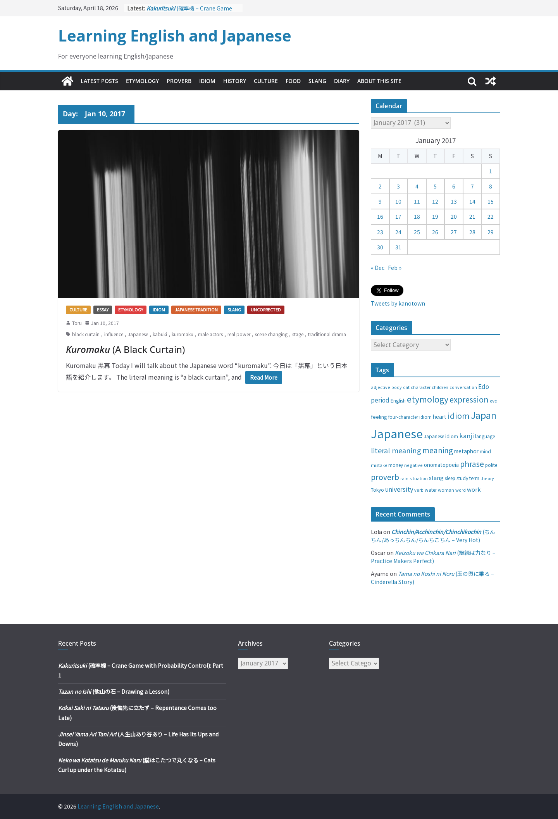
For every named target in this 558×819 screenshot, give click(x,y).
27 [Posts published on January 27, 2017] (454, 232)
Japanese (138, 334)
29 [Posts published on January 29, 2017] (490, 232)
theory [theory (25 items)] (487, 478)
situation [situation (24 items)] (419, 478)
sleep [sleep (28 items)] (450, 478)
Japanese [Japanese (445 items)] (397, 433)
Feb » (394, 267)
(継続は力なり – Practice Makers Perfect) (433, 557)
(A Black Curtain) (125, 349)
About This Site (379, 81)
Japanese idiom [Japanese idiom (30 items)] (441, 436)
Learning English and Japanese (174, 35)
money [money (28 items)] (395, 465)
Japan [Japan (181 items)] (483, 415)
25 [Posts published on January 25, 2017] (417, 232)
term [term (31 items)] (474, 478)
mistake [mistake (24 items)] (379, 465)
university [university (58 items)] (399, 489)
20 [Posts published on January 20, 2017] (454, 216)
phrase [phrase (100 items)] (472, 463)
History (234, 81)
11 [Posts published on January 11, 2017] (417, 201)
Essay (102, 309)
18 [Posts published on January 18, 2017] (417, 216)
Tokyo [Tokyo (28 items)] (377, 490)
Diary (342, 81)
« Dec (377, 267)
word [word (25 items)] (460, 490)
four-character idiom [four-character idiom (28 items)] (410, 417)
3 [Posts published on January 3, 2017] (398, 186)
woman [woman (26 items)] (446, 490)
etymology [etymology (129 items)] (427, 399)
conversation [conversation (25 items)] (463, 387)
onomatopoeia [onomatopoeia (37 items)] (441, 464)
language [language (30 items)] (485, 436)
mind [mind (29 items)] (485, 451)
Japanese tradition (196, 309)
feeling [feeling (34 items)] (379, 416)
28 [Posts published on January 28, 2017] (472, 232)
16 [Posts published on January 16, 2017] (380, 216)
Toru (77, 323)
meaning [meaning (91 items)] (437, 450)
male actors (210, 334)
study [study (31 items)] (462, 478)
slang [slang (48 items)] (436, 477)
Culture (266, 81)
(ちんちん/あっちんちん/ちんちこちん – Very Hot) (433, 536)
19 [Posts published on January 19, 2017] (435, 216)
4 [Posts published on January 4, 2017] (416, 186)
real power (238, 334)
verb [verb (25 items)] (419, 490)
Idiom (207, 81)
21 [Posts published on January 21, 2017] (472, 216)
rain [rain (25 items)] (404, 478)
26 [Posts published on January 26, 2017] (435, 232)
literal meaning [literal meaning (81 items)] (396, 450)
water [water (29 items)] (431, 489)
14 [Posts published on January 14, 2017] (472, 201)
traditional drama (327, 334)
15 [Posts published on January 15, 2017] (490, 201)
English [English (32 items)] (398, 400)
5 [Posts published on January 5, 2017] (435, 186)
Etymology (142, 81)
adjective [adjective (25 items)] (380, 387)
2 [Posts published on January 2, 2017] (380, 186)
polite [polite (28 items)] (491, 465)
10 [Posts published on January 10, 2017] (398, 201)
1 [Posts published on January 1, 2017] (490, 171)
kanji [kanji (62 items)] (466, 435)
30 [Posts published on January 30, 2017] (380, 247)
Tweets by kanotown (398, 303)
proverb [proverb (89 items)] (385, 477)
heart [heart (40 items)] (439, 416)
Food (293, 81)
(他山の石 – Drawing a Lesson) (113, 691)
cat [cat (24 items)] (406, 387)
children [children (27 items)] (440, 387)
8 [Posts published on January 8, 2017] (490, 186)
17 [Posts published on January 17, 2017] (398, 216)
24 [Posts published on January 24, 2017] (398, 232)
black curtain (86, 334)
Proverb (179, 81)
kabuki (160, 334)
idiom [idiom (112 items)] (459, 415)
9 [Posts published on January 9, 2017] (380, 201)
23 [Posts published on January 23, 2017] (380, 232)
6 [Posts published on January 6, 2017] (453, 186)
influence (113, 334)
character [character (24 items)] (421, 387)
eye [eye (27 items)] (493, 400)
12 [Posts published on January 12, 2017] (435, 201)
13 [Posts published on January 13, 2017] (454, 201)
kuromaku (182, 334)
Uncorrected (266, 309)
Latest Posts (99, 81)
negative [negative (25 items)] (413, 465)
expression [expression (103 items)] (469, 399)
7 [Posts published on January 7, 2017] (472, 186)
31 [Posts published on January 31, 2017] (398, 247)
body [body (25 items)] (396, 387)
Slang (317, 81)
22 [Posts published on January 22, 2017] (490, 216)
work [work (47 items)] (474, 489)
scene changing (271, 334)
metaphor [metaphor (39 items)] (466, 451)
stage (297, 334)
